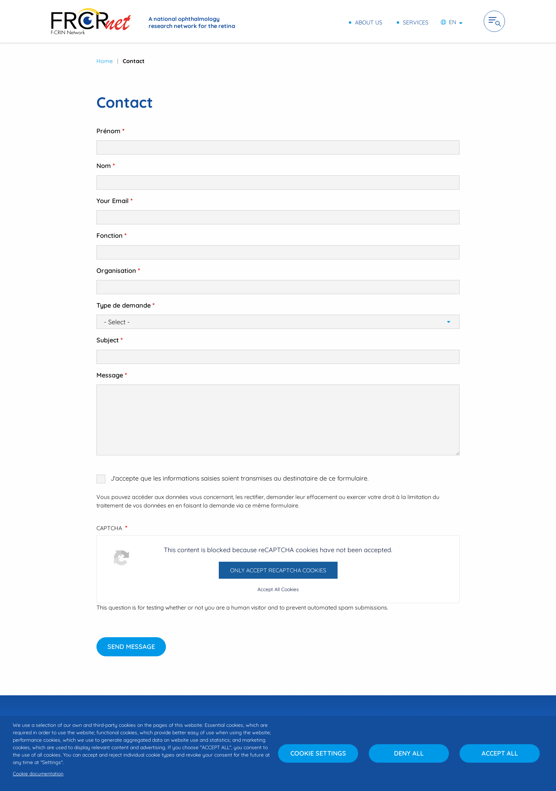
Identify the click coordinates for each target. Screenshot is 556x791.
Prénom (108, 131)
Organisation (116, 271)
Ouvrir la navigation (494, 21)
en (452, 22)
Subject (107, 340)
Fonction (109, 235)
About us (368, 22)
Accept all (500, 753)
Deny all (409, 753)
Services (415, 22)
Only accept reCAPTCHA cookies (278, 570)
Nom (103, 166)
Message (109, 375)
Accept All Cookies (278, 589)
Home (104, 60)
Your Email (112, 201)
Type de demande (123, 305)
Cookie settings (318, 753)
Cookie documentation (38, 773)
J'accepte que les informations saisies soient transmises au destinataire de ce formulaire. (239, 478)
